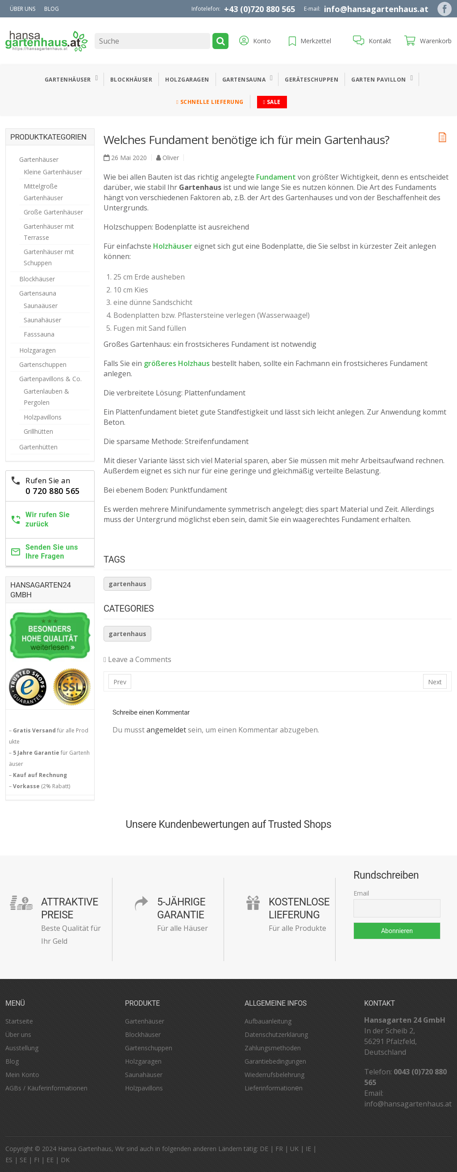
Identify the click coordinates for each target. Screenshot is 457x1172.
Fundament (276, 177)
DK (65, 1160)
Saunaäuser (41, 305)
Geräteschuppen (311, 79)
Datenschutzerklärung (276, 1034)
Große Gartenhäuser (53, 212)
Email (361, 893)
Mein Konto (22, 1074)
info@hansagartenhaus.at (376, 9)
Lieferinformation (270, 1088)
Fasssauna (39, 334)
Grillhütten (38, 431)
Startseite (19, 1021)
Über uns (22, 8)
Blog (51, 8)
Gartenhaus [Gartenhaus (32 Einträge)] (127, 584)
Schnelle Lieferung (209, 102)
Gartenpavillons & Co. (50, 378)
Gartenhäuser (68, 79)
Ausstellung (21, 1048)
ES (8, 1160)
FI (36, 1160)
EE (50, 1160)
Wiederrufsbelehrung (274, 1074)
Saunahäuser (42, 320)
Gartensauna (244, 79)
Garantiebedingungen (275, 1061)
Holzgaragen (187, 79)
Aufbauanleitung (268, 1021)
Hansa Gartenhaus (85, 1148)
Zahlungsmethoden (273, 1048)
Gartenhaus (127, 633)
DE (264, 1148)
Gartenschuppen (42, 364)
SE (23, 1160)
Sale (272, 102)
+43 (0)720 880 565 (259, 9)
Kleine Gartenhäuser (53, 172)
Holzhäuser (172, 246)
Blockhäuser (131, 79)
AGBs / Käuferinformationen (46, 1088)
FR (279, 1148)
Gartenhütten (38, 447)
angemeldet (166, 730)
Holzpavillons (43, 417)
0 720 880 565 (52, 490)
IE (308, 1148)
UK (294, 1148)
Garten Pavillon (378, 79)
